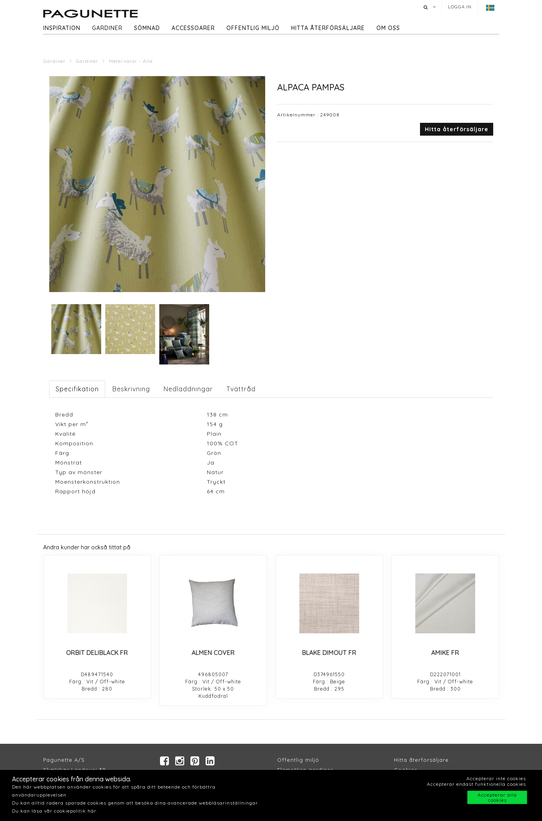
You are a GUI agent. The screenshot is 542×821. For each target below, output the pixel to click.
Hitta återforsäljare (421, 760)
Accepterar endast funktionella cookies (476, 784)
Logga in (460, 7)
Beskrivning (131, 389)
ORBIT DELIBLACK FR (97, 653)
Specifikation (77, 389)
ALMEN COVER (213, 653)
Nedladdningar (188, 389)
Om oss (388, 28)
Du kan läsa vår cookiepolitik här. (54, 811)
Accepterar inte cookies (496, 778)
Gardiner (107, 28)
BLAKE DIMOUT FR (329, 653)
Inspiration (61, 28)
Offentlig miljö (253, 28)
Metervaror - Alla (131, 61)
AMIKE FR (445, 653)
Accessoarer (193, 28)
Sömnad (147, 28)
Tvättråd (241, 389)
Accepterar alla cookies (497, 797)
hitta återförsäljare (328, 28)
